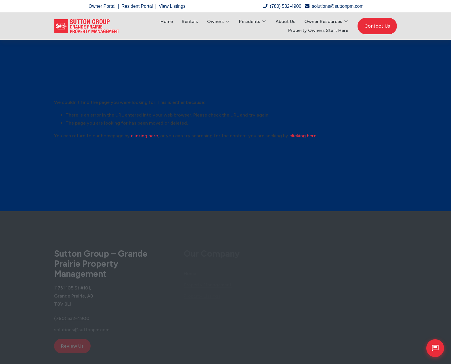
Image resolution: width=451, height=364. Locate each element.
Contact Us (377, 26)
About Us (285, 21)
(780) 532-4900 (282, 6)
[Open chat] (435, 348)
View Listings (172, 6)
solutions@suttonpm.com (334, 6)
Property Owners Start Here (318, 30)
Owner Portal (102, 6)
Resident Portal (137, 6)
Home (166, 21)
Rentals (190, 21)
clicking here (144, 135)
